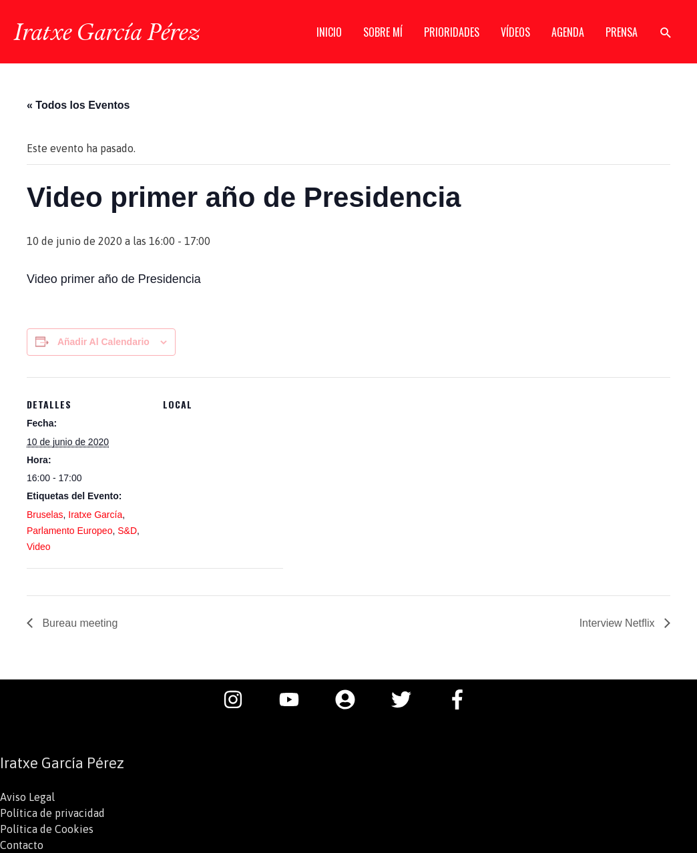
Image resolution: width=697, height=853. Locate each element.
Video (39, 546)
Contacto (21, 845)
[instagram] (239, 699)
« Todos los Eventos (78, 105)
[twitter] (408, 699)
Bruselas (45, 514)
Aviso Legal (27, 797)
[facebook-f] (460, 699)
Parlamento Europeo (69, 530)
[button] (666, 32)
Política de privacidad (52, 813)
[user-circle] (352, 699)
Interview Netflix (618, 623)
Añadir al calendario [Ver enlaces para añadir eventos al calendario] (103, 341)
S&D (127, 530)
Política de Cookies (46, 829)
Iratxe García (95, 514)
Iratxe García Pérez (106, 31)
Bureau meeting (78, 623)
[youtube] (295, 699)
